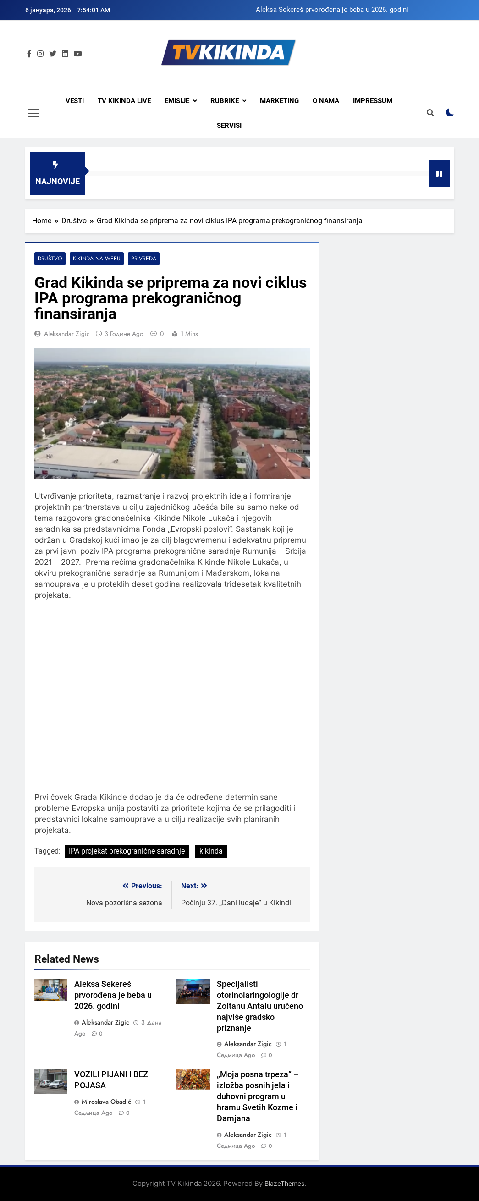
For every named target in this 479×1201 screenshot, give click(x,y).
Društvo (49, 259)
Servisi (229, 125)
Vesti (75, 101)
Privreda (142, 259)
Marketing (279, 101)
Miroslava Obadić (106, 1101)
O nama (326, 101)
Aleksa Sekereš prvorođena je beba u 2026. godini (332, 10)
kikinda (211, 851)
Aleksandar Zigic (67, 333)
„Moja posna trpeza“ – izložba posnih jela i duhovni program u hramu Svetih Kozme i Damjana (258, 1097)
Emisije (177, 101)
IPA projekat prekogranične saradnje (127, 851)
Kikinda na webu (95, 259)
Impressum (372, 101)
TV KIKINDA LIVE (124, 101)
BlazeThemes (284, 1183)
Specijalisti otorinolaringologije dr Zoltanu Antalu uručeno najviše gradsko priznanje (260, 1006)
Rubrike (224, 101)
